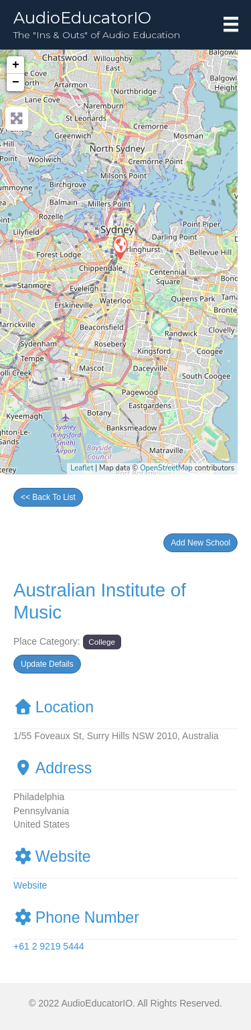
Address (52, 768)
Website (52, 856)
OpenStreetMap (166, 468)
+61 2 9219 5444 (48, 946)
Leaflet (81, 468)
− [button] (15, 82)
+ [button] (15, 65)
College (101, 641)
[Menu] (231, 24)
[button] (200, 542)
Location (53, 707)
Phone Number (76, 917)
